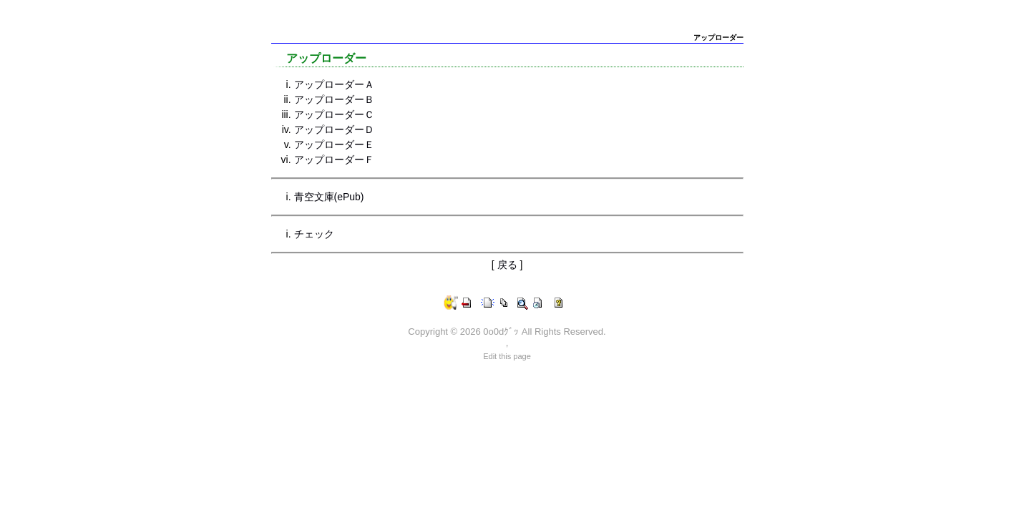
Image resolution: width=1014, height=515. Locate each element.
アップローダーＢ (334, 99)
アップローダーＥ (334, 144)
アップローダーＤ (334, 129)
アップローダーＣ (334, 114)
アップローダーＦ (334, 159)
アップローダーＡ (334, 84)
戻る (507, 264)
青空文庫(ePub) (329, 196)
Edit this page (507, 356)
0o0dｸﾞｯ (501, 331)
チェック (314, 234)
